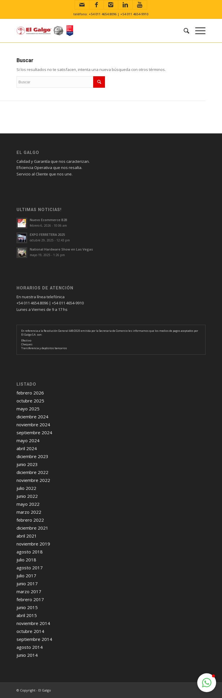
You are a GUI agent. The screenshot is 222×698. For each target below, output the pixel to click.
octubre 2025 (30, 401)
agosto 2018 (30, 552)
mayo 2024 (28, 440)
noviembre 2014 (33, 623)
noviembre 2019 (33, 544)
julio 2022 (26, 488)
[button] (206, 682)
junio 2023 (27, 464)
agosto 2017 (30, 568)
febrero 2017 (30, 599)
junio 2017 (27, 583)
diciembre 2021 (32, 528)
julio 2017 (26, 575)
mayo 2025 (28, 409)
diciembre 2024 (32, 417)
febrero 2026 (30, 393)
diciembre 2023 (32, 456)
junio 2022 (27, 496)
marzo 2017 (29, 591)
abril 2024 (27, 448)
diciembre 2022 (32, 472)
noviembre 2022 (33, 480)
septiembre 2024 (34, 432)
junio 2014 (27, 655)
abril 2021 (27, 536)
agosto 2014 (30, 647)
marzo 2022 (29, 512)
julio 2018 (26, 560)
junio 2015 (27, 607)
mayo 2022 (28, 504)
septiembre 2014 (34, 639)
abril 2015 (27, 615)
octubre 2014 (30, 631)
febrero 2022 (30, 520)
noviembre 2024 (33, 424)
